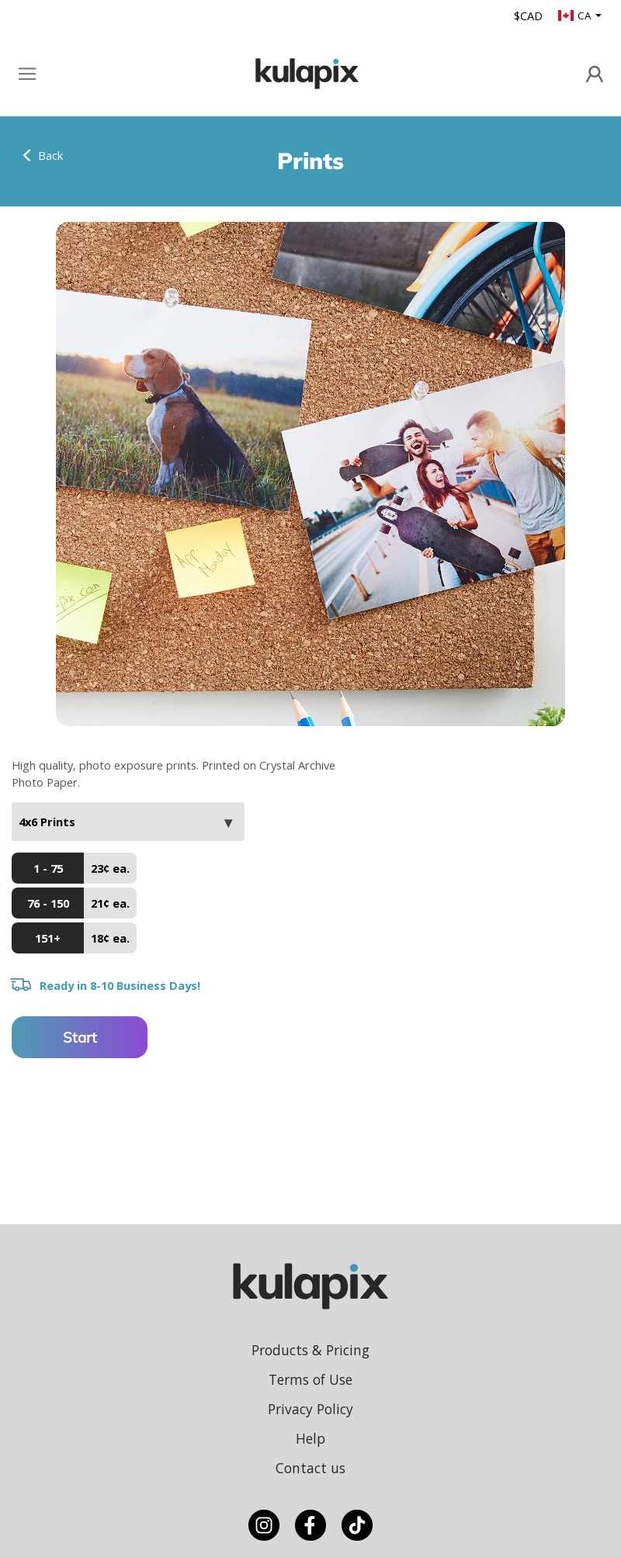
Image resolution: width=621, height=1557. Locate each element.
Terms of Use (310, 1379)
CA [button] (575, 15)
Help (310, 1438)
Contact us (310, 1467)
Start (80, 1037)
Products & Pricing (310, 1350)
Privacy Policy (310, 1409)
